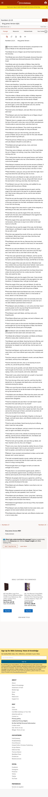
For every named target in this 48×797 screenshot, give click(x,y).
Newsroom (15, 696)
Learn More (23, 546)
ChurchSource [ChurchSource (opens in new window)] (16, 743)
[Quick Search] (21, 20)
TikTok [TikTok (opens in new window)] (14, 774)
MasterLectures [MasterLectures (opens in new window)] (16, 759)
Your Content (32, 31)
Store (13, 692)
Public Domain (9, 534)
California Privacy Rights (20, 721)
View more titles (24, 617)
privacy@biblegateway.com (19, 672)
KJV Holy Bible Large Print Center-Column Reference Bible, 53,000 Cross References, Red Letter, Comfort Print (13, 596)
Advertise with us (17, 714)
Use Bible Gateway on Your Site (21, 712)
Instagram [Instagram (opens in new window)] (15, 769)
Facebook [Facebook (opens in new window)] (15, 767)
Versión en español (17, 787)
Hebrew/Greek (21, 31)
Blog (13, 694)
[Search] (45, 20)
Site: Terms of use (17, 728)
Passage (4, 31)
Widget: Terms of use (18, 730)
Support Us (15, 699)
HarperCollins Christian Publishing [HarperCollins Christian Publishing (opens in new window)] (22, 745)
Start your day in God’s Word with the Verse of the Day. (23, 7)
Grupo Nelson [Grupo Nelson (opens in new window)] (16, 747)
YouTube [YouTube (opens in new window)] (14, 778)
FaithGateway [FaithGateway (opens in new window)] (16, 738)
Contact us (15, 716)
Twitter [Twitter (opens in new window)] (14, 776)
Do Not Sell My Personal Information (23, 723)
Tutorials (14, 709)
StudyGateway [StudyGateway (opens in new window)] (16, 741)
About (14, 683)
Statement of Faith (17, 687)
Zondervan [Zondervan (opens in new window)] (15, 756)
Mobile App (15, 690)
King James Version (11, 531)
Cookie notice (16, 725)
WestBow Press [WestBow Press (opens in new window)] (16, 754)
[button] (45, 3)
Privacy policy (16, 718)
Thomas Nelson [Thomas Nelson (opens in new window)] (16, 752)
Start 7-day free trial (10, 546)
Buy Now (7, 611)
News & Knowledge (18, 685)
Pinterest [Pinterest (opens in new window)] (14, 772)
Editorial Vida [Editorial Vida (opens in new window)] (16, 750)
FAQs (13, 707)
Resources (12, 31)
